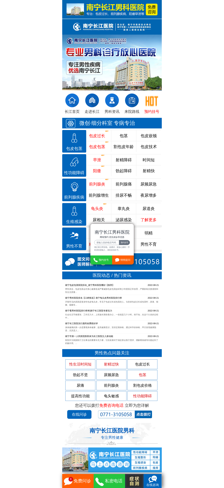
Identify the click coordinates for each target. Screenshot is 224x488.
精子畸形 (124, 244)
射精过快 (111, 364)
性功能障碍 (142, 396)
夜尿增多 (148, 195)
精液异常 (99, 243)
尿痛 (80, 385)
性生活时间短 (80, 364)
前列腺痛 (124, 184)
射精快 (149, 170)
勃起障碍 (124, 170)
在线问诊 (79, 414)
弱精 (149, 233)
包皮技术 (149, 146)
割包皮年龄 (124, 146)
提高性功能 (80, 396)
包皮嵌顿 (149, 135)
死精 (99, 233)
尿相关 (99, 219)
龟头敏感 (111, 396)
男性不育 (148, 244)
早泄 (99, 158)
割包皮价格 (142, 385)
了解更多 (148, 219)
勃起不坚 (80, 375)
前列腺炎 (99, 182)
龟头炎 (99, 207)
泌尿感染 (124, 219)
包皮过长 (99, 134)
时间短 (149, 160)
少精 (123, 231)
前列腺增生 (99, 195)
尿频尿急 (148, 184)
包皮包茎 (99, 145)
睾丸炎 (124, 208)
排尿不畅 (124, 195)
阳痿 (99, 169)
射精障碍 (124, 160)
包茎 (124, 135)
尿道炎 (148, 208)
